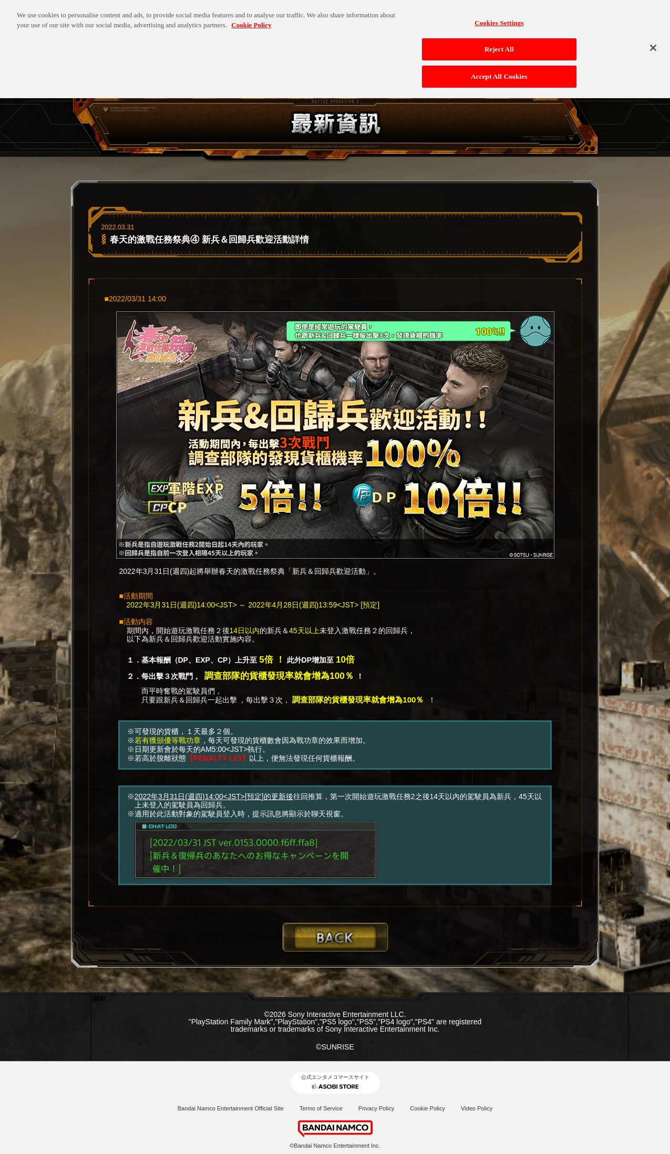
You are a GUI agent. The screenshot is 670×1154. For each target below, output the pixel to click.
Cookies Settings (499, 16)
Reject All (499, 43)
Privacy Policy (376, 1108)
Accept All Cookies (499, 70)
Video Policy (476, 1108)
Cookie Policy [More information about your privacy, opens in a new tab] (251, 19)
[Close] (653, 41)
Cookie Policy (427, 1108)
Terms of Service (321, 1108)
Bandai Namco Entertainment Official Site (231, 1108)
